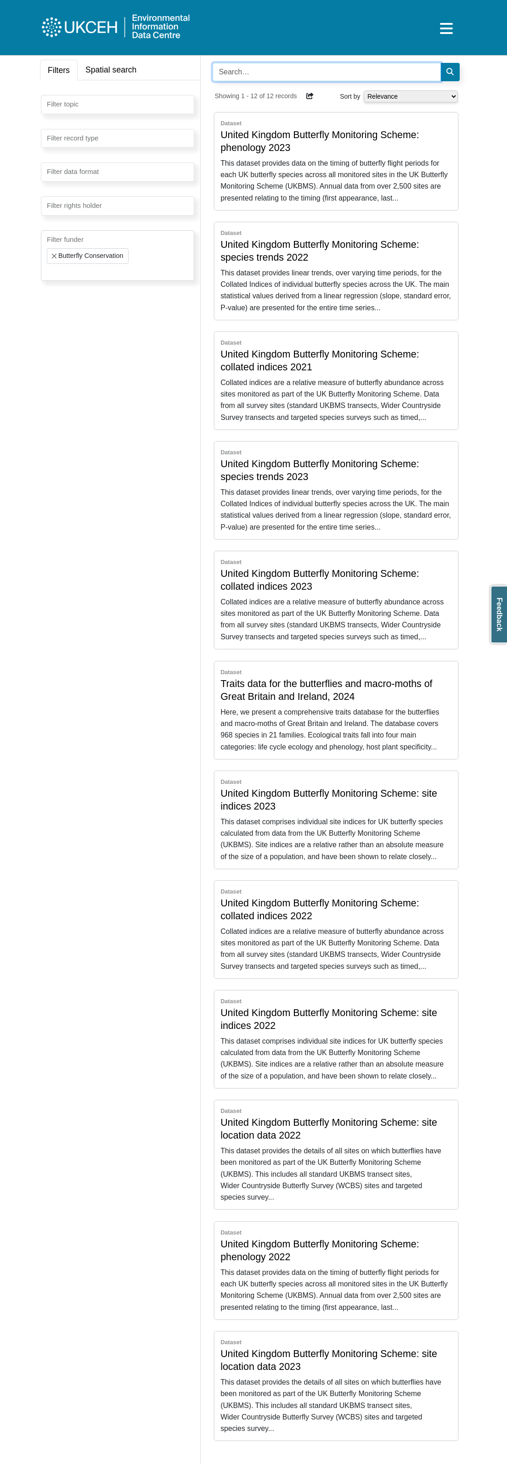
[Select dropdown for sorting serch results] (411, 96)
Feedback (499, 614)
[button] (310, 96)
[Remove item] (54, 256)
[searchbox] (49, 103)
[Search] (450, 72)
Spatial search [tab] (111, 69)
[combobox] (117, 104)
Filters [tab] (59, 70)
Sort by (350, 96)
